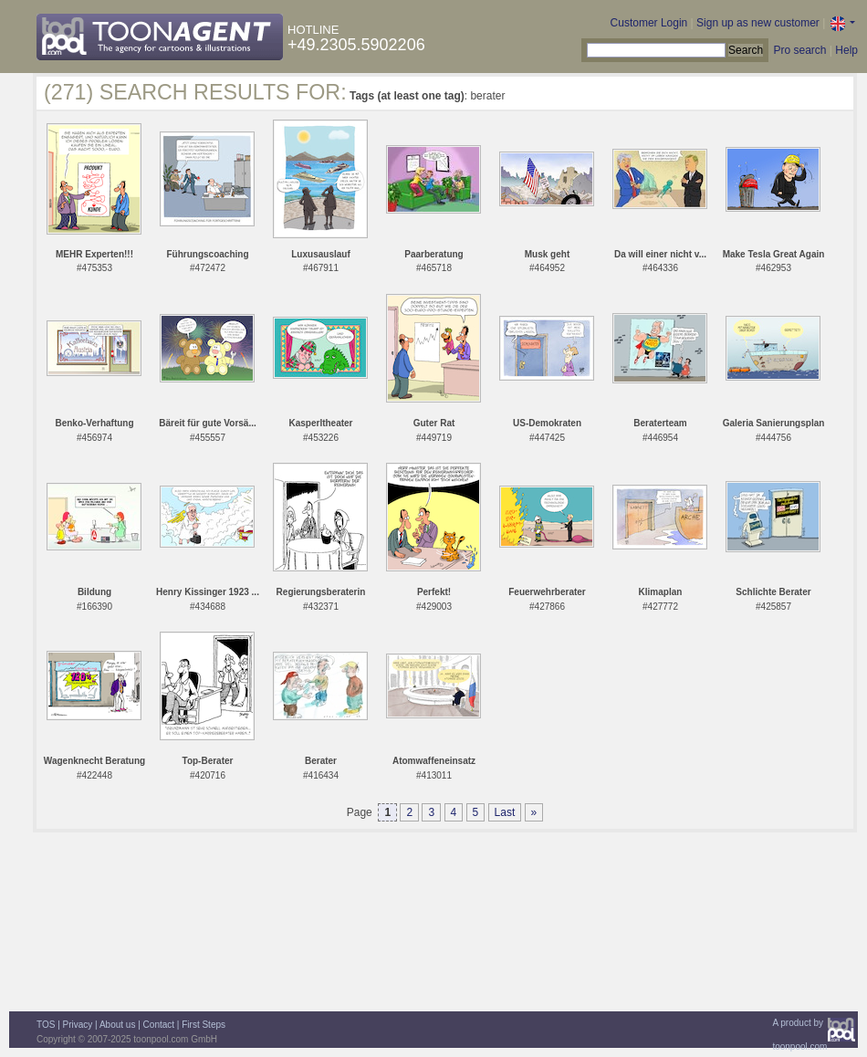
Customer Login (649, 22)
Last (505, 812)
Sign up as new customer (758, 22)
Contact (158, 1025)
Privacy (78, 1025)
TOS (46, 1025)
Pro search (799, 50)
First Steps (203, 1025)
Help (846, 50)
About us (117, 1025)
